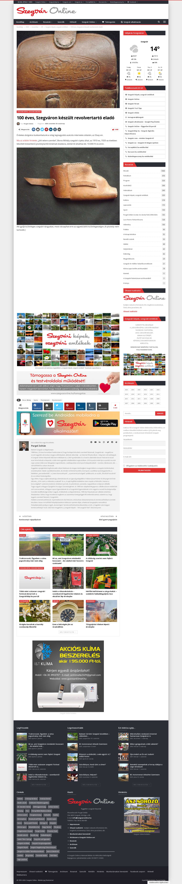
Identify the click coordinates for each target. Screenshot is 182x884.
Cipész (36, 400)
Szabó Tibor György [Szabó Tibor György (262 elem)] (24, 839)
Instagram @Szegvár (134, 117)
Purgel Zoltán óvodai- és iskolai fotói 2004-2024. (140, 215)
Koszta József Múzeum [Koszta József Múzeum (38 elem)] (36, 819)
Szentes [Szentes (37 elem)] (20, 855)
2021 (151, 390)
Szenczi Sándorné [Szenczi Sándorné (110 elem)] (53, 851)
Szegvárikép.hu (54, 2)
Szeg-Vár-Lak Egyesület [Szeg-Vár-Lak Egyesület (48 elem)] (42, 839)
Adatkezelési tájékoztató (158, 882)
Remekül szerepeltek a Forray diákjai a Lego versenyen (146, 765)
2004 (145, 403)
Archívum (34, 22)
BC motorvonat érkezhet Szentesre (144, 775)
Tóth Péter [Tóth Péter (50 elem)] (53, 855)
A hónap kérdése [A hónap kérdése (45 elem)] (31, 799)
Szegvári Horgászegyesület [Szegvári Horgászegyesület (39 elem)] (41, 843)
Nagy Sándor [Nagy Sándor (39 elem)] (46, 827)
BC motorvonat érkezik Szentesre (93, 744)
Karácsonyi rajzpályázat (30, 519)
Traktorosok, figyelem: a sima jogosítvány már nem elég (41, 735)
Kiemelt (126, 273)
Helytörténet (127, 249)
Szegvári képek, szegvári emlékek (29, 112)
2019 (126, 394)
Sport (125, 210)
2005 (139, 403)
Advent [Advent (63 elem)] (20, 799)
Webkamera (22, 875)
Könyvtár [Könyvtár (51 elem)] (53, 823)
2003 (151, 403)
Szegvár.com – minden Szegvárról (139, 138)
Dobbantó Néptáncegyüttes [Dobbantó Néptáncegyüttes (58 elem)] (38, 803)
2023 (139, 390)
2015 (151, 394)
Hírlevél (73, 22)
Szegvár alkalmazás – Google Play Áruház (142, 122)
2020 (158, 390)
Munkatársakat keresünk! (117, 871)
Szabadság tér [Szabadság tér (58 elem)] (46, 835)
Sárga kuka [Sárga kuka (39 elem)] (29, 855)
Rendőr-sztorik (128, 239)
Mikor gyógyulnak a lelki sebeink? (144, 744)
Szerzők (61, 22)
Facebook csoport (137, 871)
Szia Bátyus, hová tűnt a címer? (92, 764)
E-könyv (126, 283)
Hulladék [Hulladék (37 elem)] (47, 815)
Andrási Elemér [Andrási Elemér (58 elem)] (45, 799)
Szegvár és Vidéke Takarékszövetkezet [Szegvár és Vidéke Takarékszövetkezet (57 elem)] (31, 851)
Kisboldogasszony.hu (117, 2)
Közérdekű (57, 568)
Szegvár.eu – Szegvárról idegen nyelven (141, 143)
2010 (145, 399)
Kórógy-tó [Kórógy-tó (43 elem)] (43, 823)
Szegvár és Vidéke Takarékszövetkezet (137, 264)
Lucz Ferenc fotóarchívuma (133, 220)
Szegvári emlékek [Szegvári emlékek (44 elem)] (23, 843)
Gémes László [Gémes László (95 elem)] (22, 815)
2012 (132, 399)
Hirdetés (100, 871)
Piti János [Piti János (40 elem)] (57, 827)
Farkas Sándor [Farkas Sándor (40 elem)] (53, 807)
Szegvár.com (67, 2)
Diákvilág (126, 254)
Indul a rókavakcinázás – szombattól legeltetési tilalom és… (43, 776)
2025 (126, 390)
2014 (158, 394)
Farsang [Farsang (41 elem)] (20, 811)
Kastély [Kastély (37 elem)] (55, 815)
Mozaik (22, 535)
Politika (126, 229)
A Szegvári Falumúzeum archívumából (137, 278)
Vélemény (127, 224)
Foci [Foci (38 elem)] (27, 811)
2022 (145, 390)
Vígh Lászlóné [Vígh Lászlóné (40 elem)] (22, 859)
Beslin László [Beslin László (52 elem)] (22, 803)
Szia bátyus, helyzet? (88, 775)
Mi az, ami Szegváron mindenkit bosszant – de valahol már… (46, 745)
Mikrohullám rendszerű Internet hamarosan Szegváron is (143, 735)
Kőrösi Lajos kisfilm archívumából (135, 268)
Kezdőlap (20, 22)
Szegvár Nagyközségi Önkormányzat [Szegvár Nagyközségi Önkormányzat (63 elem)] (43, 847)
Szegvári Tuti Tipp (133, 108)
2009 (151, 399)
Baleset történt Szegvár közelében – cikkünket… (94, 735)
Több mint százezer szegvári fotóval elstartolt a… (43, 765)
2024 (132, 390)
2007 (126, 403)
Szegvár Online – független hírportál (140, 126)
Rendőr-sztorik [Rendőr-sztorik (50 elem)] (23, 835)
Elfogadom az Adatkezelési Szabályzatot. (142, 466)
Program (126, 180)
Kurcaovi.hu (103, 2)
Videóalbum (127, 190)
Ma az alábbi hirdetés (27, 140)
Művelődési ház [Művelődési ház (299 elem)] (34, 827)
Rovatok (47, 22)
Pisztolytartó (45, 400)
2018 (132, 394)
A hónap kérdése (59, 535)
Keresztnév (127, 448)
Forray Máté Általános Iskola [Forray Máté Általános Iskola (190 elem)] (41, 811)
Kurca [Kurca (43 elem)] (20, 823)
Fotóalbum (24, 601)
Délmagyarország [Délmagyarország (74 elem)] (39, 807)
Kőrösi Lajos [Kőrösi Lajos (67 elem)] (22, 827)
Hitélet (125, 244)
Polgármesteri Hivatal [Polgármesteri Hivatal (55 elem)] (25, 831)
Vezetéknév (127, 439)
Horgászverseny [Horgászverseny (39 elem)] (35, 815)
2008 (158, 399)
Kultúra (126, 200)
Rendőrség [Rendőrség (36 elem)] (34, 835)
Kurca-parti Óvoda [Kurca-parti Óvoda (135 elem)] (30, 823)
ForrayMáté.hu (90, 2)
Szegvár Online (40, 2)
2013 (126, 399)
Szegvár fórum (132, 104)
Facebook (131, 2)
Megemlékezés (128, 259)
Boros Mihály (26, 400)
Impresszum (22, 871)
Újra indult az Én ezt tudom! (142, 754)
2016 (145, 394)
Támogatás (108, 22)
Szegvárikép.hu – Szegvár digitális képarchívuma (139, 132)
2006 (132, 403)
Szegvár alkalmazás (131, 22)
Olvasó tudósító (130, 311)
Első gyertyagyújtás (108, 519)
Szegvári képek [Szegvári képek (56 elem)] (23, 847)
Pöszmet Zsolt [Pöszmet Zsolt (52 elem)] (52, 831)
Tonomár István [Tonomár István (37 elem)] (41, 855)
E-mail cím (127, 457)
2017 (139, 394)
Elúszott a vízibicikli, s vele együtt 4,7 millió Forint (94, 755)
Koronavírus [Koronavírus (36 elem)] (22, 819)
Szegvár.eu (78, 2)
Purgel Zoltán (160, 880)
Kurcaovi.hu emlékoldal (135, 152)
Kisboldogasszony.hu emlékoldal (139, 156)
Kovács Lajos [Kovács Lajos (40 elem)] (51, 819)
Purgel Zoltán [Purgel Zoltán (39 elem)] (40, 831)
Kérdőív (91, 871)
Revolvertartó (56, 400)
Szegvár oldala (132, 113)
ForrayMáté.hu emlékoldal (136, 147)
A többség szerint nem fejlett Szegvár (44, 754)
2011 (139, 399)
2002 (158, 403)
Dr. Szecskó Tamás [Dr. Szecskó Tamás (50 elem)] (24, 807)
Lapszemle (127, 205)
